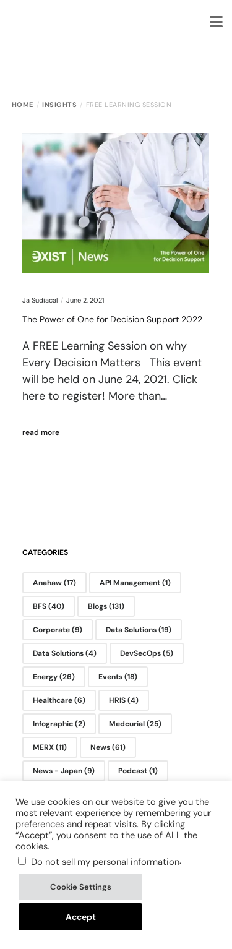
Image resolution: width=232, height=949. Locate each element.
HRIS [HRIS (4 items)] (124, 700)
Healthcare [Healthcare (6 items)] (59, 700)
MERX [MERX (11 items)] (50, 747)
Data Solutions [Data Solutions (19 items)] (138, 630)
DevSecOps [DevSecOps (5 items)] (146, 653)
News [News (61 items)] (108, 747)
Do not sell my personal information (105, 862)
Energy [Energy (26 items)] (54, 677)
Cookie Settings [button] (80, 887)
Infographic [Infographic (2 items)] (59, 724)
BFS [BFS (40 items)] (48, 606)
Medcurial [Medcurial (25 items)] (135, 724)
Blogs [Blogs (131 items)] (106, 606)
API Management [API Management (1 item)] (135, 583)
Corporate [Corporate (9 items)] (57, 630)
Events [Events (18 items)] (117, 677)
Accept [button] (81, 916)
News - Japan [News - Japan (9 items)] (64, 771)
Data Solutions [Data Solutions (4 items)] (65, 653)
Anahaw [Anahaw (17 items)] (54, 583)
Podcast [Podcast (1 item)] (138, 771)
